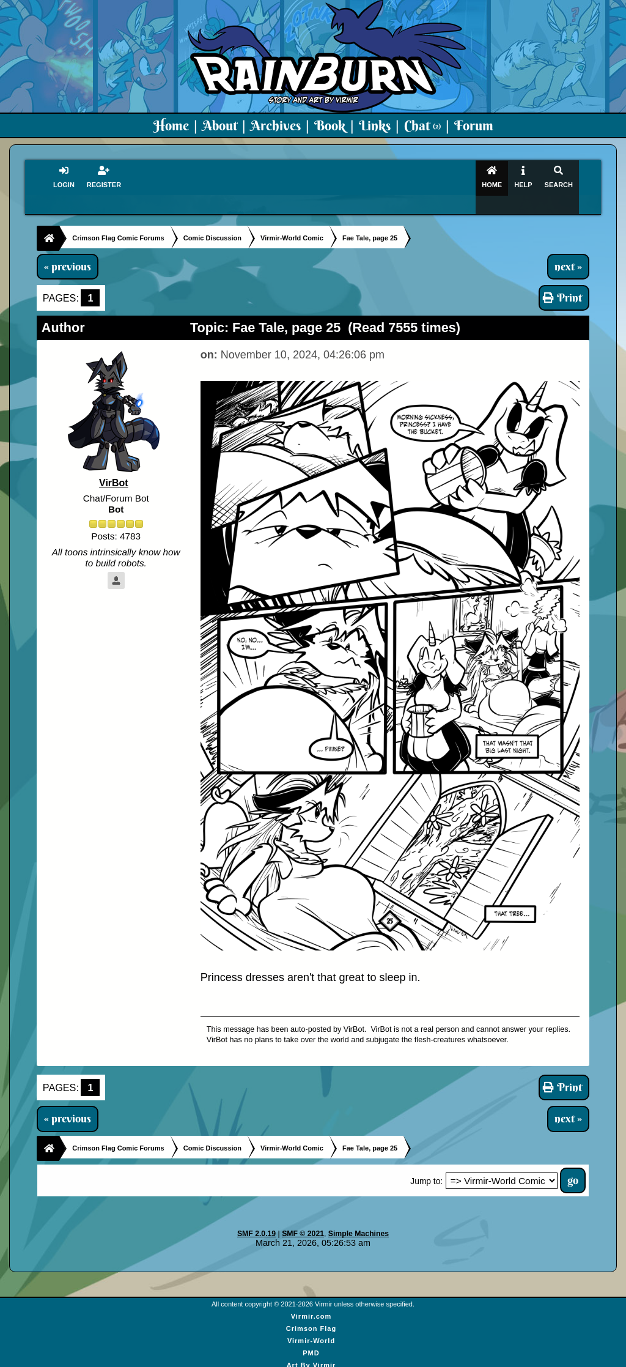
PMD (311, 1336)
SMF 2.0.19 (256, 1216)
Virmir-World (311, 1324)
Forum (473, 125)
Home (171, 125)
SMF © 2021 (303, 1216)
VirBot (113, 466)
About (219, 125)
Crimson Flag (311, 1312)
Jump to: (426, 1164)
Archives (276, 125)
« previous (67, 249)
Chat (422, 125)
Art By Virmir (311, 1348)
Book (329, 125)
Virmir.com (311, 1299)
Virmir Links (311, 1361)
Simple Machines (358, 1216)
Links (375, 125)
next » (568, 249)
